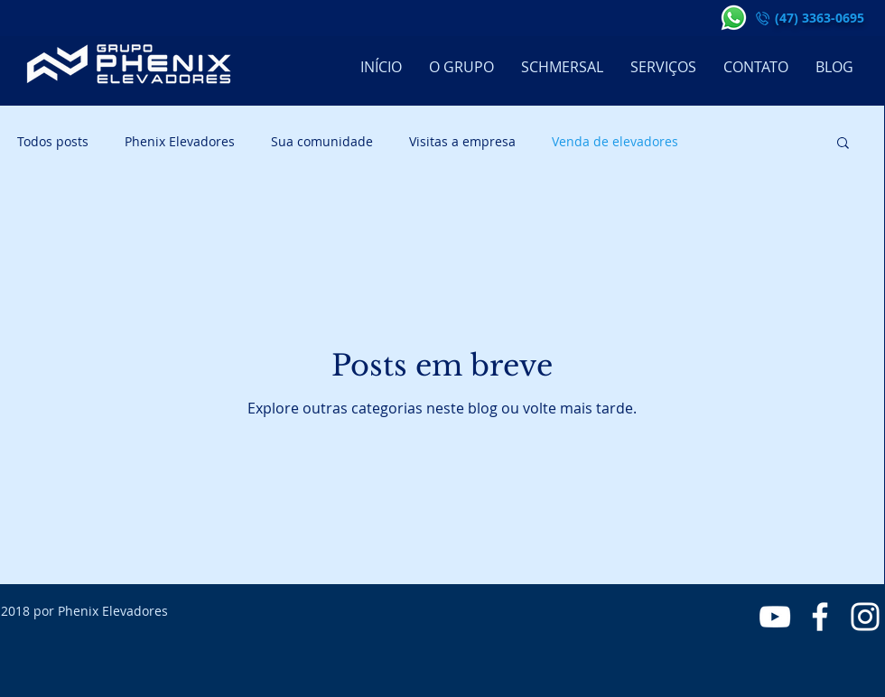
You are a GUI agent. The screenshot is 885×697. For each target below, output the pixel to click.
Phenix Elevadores (180, 141)
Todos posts (52, 141)
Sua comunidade (322, 141)
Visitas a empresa (462, 141)
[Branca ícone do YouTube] (775, 617)
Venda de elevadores (615, 141)
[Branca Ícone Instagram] (865, 617)
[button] (843, 144)
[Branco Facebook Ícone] (820, 617)
